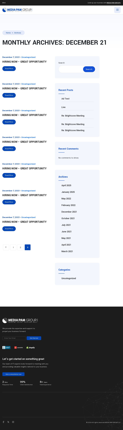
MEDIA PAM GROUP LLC (113, 422)
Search (61, 63)
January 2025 (68, 192)
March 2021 (67, 251)
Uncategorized (28, 57)
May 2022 (66, 198)
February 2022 (68, 205)
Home (8, 33)
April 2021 (66, 244)
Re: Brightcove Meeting (73, 115)
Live (63, 107)
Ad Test (65, 98)
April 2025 (66, 185)
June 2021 (67, 231)
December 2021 (69, 211)
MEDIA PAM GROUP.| (114, 3)
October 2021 (68, 218)
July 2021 (66, 225)
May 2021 (66, 238)
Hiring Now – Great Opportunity (24, 62)
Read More (9, 69)
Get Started (34, 338)
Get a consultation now (13, 374)
